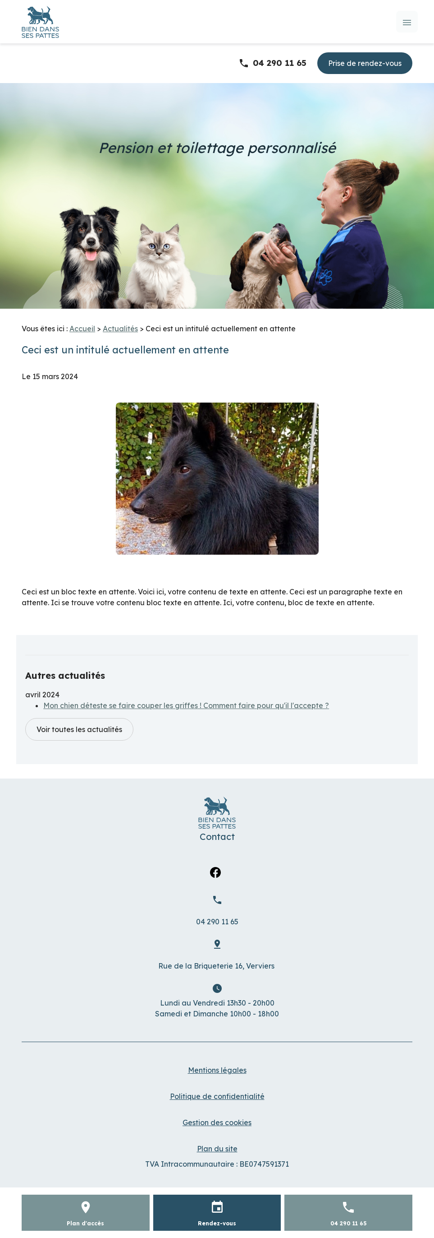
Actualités (120, 328)
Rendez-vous (217, 1223)
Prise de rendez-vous (365, 63)
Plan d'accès (85, 1223)
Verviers (217, 965)
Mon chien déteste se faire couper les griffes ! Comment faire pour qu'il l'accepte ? (186, 705)
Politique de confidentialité (217, 1096)
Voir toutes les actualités (79, 729)
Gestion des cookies (217, 1122)
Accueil (82, 328)
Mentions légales (217, 1070)
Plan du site (217, 1148)
